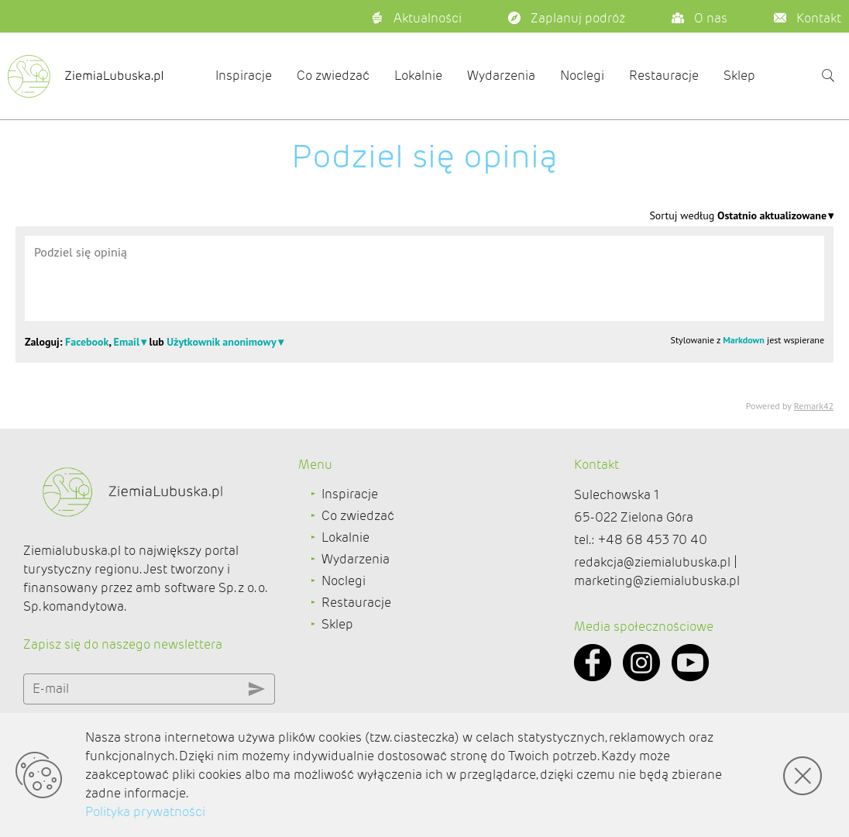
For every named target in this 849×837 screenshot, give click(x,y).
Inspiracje (243, 75)
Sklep (739, 75)
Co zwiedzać (333, 75)
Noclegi (582, 75)
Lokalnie (418, 75)
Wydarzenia (501, 75)
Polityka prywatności (145, 812)
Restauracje (664, 75)
